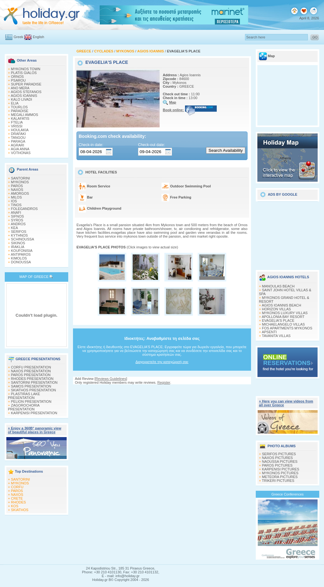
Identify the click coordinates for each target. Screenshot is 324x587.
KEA (14, 228)
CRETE (17, 498)
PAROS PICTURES (277, 465)
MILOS (16, 197)
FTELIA (17, 122)
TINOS (16, 205)
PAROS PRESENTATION (31, 375)
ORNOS (17, 76)
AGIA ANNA (20, 149)
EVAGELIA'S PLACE (278, 320)
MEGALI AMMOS (24, 115)
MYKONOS (20, 182)
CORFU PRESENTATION (31, 367)
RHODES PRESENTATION (32, 379)
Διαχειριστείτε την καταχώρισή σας (162, 362)
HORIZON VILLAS (276, 309)
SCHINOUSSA (22, 239)
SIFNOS (17, 216)
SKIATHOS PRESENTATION (33, 390)
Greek (18, 37)
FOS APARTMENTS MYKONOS (287, 328)
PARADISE (20, 111)
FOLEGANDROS (24, 209)
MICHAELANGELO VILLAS (283, 324)
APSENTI (269, 332)
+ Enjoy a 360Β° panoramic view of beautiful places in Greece (34, 430)
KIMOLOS (19, 258)
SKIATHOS (20, 510)
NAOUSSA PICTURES (280, 461)
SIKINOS (18, 243)
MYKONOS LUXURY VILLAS (285, 313)
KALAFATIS (20, 118)
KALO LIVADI (21, 99)
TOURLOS (19, 107)
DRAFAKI (18, 134)
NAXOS (17, 190)
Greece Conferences (287, 494)
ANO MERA (20, 88)
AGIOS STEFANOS (26, 92)
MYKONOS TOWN (26, 69)
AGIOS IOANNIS (24, 96)
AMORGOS (20, 193)
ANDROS (18, 224)
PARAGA (18, 141)
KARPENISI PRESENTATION (34, 413)
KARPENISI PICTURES (280, 469)
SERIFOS (18, 231)
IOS (14, 201)
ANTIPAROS (21, 254)
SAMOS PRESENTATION (31, 386)
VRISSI (17, 126)
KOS (14, 506)
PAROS (17, 186)
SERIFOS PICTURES (279, 454)
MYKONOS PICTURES (280, 473)
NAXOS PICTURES (277, 458)
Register (163, 382)
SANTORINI (20, 178)
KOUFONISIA (22, 251)
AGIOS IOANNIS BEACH (281, 305)
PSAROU (18, 80)
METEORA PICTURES (280, 477)
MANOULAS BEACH (278, 286)
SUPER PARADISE (26, 84)
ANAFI (16, 212)
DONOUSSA (21, 262)
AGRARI (17, 145)
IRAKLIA (17, 247)
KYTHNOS (19, 235)
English (38, 37)
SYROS (17, 220)
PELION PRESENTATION (31, 401)
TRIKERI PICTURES (278, 480)
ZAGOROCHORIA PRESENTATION (23, 407)
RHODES (18, 502)
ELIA (15, 103)
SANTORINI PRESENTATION (34, 382)
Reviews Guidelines (111, 379)
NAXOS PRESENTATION (31, 371)
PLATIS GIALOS (24, 73)
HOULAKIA (20, 130)
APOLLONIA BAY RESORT (283, 317)
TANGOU (18, 137)
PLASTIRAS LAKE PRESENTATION (24, 396)
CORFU (17, 487)
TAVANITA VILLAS (276, 336)
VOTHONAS (21, 153)
